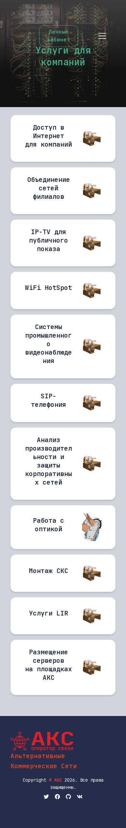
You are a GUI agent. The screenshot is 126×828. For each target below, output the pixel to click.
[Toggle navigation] (102, 36)
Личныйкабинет (58, 35)
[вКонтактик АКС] (80, 797)
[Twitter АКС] (46, 797)
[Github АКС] (68, 797)
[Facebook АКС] (57, 797)
